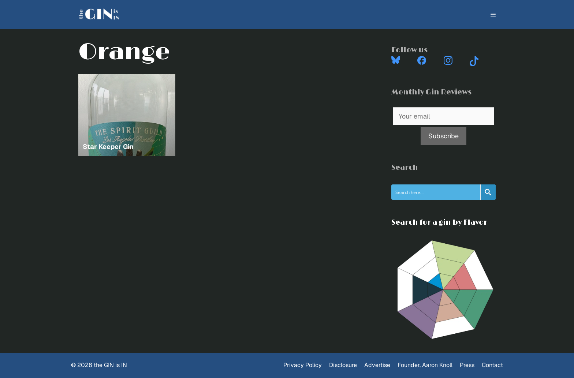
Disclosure (343, 365)
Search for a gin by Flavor (439, 222)
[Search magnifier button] (488, 192)
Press (467, 365)
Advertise (377, 365)
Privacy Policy (302, 365)
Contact (492, 365)
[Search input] (436, 192)
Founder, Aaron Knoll (425, 365)
